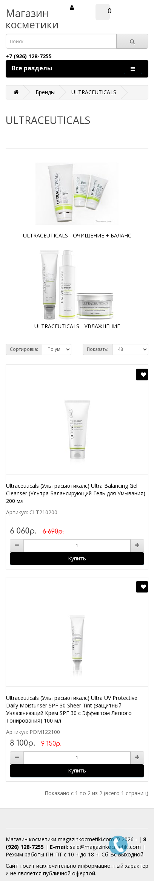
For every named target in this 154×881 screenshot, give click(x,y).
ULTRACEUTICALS (93, 92)
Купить (77, 558)
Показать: (97, 349)
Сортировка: (24, 349)
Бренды (45, 92)
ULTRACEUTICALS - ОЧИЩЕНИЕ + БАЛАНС (77, 235)
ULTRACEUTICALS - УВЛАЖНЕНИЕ (77, 326)
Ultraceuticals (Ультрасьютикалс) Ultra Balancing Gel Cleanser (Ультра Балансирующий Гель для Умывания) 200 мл (75, 493)
